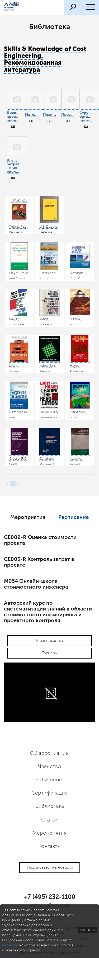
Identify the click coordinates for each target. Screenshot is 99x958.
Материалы (31, 114)
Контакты (49, 846)
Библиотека (49, 806)
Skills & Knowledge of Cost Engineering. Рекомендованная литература (45, 59)
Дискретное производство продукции (13, 116)
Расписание (73, 517)
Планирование (49, 114)
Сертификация (49, 793)
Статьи (49, 820)
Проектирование (67, 114)
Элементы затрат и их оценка (13, 165)
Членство (49, 766)
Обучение (49, 779)
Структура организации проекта (85, 116)
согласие (10, 945)
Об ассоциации (49, 753)
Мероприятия (27, 517)
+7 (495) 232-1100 (49, 896)
